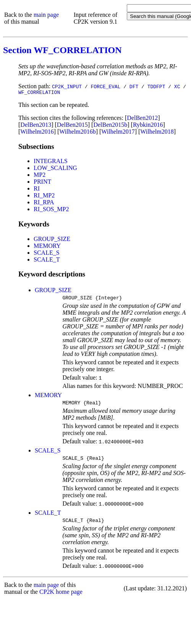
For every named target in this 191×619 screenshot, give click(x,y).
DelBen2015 (72, 126)
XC (177, 86)
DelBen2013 (35, 126)
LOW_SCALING (55, 169)
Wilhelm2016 (36, 132)
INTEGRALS (51, 162)
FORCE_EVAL (105, 86)
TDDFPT (156, 86)
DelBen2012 (142, 119)
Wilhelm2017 (117, 132)
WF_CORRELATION (39, 93)
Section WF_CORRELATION (62, 50)
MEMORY (47, 247)
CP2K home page (61, 597)
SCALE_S (47, 254)
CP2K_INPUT (67, 86)
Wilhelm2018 (156, 132)
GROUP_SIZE (52, 240)
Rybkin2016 (148, 126)
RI (37, 189)
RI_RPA (44, 203)
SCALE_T (47, 260)
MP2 (39, 176)
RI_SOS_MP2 (51, 210)
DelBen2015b (110, 126)
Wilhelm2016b (77, 132)
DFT (133, 86)
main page (46, 14)
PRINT (42, 182)
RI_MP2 (44, 196)
